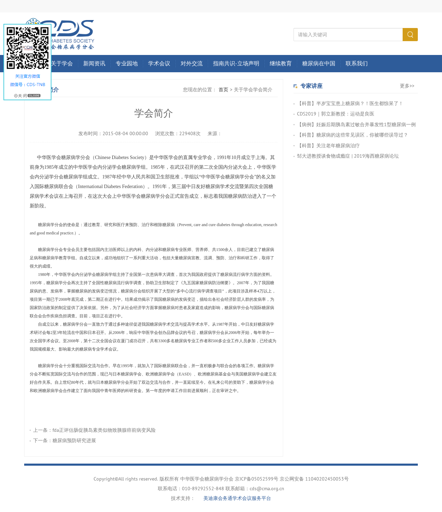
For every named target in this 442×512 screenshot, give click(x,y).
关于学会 (62, 63)
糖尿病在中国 (318, 63)
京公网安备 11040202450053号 (314, 479)
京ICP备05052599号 (256, 479)
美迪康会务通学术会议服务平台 (237, 498)
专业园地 (127, 63)
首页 (223, 90)
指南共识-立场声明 (236, 63)
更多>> (407, 86)
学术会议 (159, 63)
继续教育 (281, 63)
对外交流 (192, 63)
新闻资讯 (94, 63)
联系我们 (357, 63)
